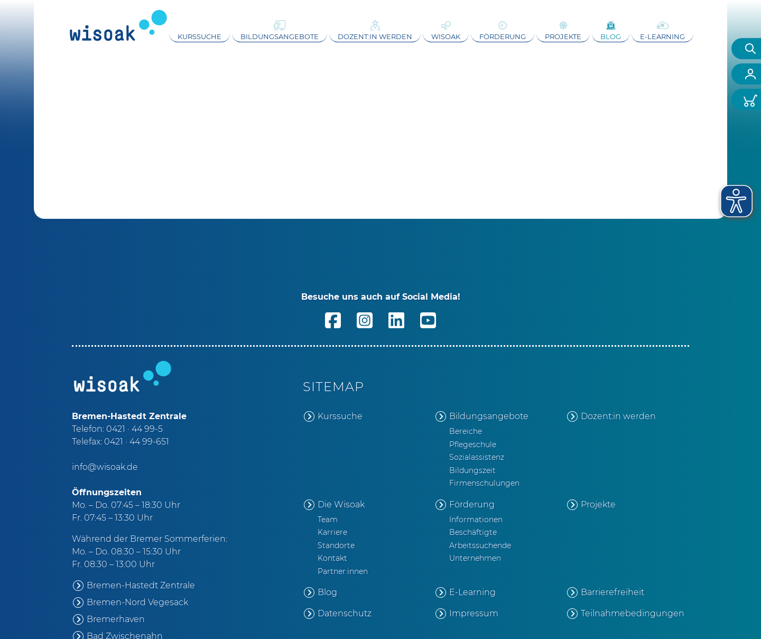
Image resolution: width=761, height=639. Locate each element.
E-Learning (662, 36)
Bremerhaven (116, 619)
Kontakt (332, 558)
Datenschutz (345, 613)
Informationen (476, 519)
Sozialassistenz (476, 457)
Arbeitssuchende (480, 545)
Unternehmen (475, 558)
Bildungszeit (472, 470)
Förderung (502, 36)
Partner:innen (343, 571)
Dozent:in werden (375, 36)
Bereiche (465, 431)
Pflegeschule (472, 444)
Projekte (563, 36)
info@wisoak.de (105, 467)
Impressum (473, 613)
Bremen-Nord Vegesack (137, 602)
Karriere (332, 532)
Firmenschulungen (484, 483)
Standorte (336, 545)
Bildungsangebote (279, 36)
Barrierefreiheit (612, 592)
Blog (610, 36)
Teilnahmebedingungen (632, 613)
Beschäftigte (473, 532)
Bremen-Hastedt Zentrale (141, 585)
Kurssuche (199, 36)
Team (328, 519)
